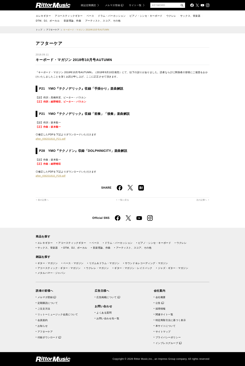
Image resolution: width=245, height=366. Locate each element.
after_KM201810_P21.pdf (51, 138)
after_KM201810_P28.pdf (51, 175)
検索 (182, 5)
